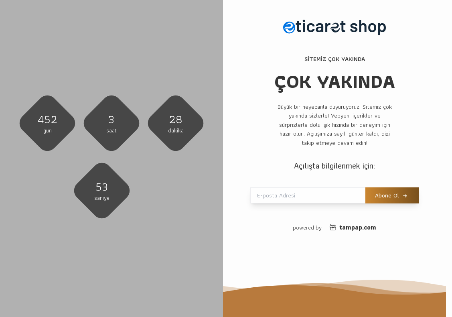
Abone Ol (387, 195)
